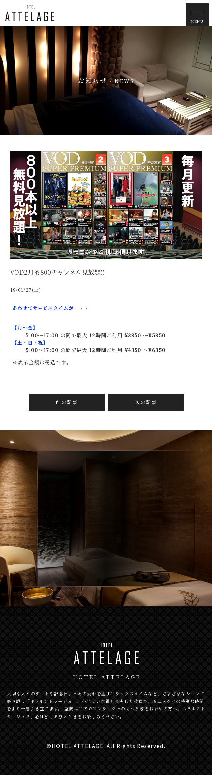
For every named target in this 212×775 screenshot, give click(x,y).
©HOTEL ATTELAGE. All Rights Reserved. (106, 746)
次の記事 (146, 402)
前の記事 (66, 402)
